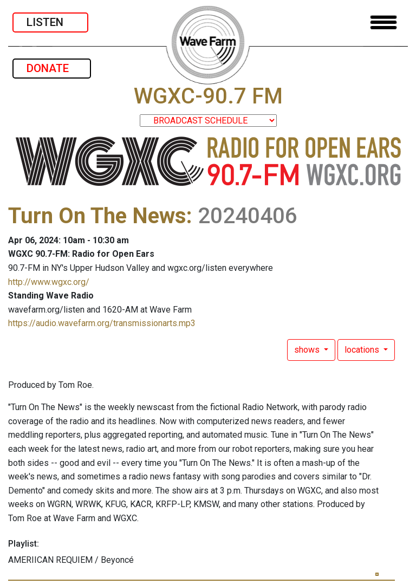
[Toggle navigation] (383, 22)
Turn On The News (97, 216)
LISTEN (50, 22)
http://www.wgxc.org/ (48, 282)
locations (362, 350)
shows (308, 350)
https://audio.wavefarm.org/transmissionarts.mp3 (102, 323)
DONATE (52, 68)
